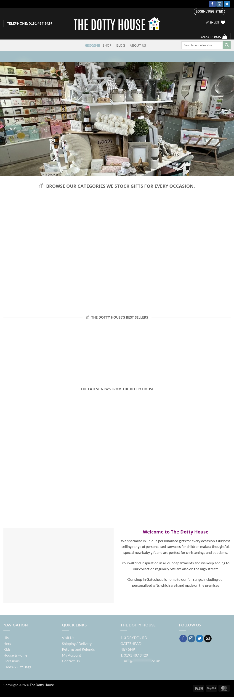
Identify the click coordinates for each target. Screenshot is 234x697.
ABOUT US (138, 45)
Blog (120, 45)
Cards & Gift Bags (17, 667)
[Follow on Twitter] (227, 4)
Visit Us (68, 637)
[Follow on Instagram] (219, 4)
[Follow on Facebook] (212, 4)
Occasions (11, 661)
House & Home (15, 655)
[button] (209, 11)
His (6, 637)
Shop (107, 45)
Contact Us (71, 661)
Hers (7, 643)
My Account (71, 655)
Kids (7, 649)
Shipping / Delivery (77, 643)
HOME (93, 45)
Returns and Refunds (78, 649)
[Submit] (227, 45)
